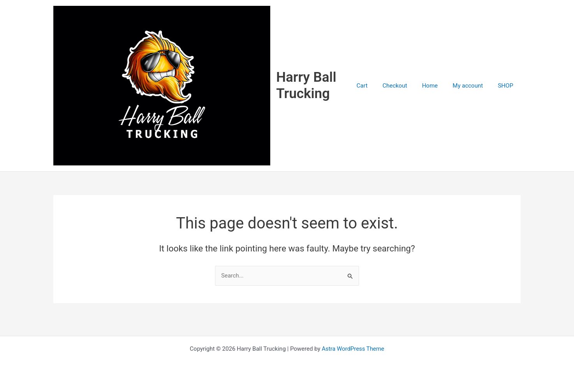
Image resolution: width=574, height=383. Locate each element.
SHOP (507, 90)
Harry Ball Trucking (319, 90)
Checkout (406, 90)
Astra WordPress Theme (353, 348)
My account (473, 90)
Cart (376, 90)
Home (437, 90)
